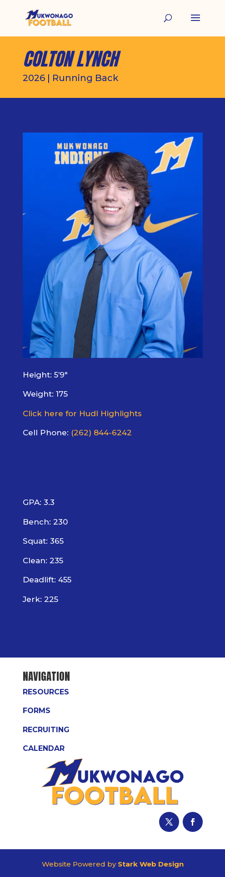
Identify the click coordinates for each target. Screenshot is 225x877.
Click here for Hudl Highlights (82, 413)
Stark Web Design (151, 864)
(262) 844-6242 (101, 432)
